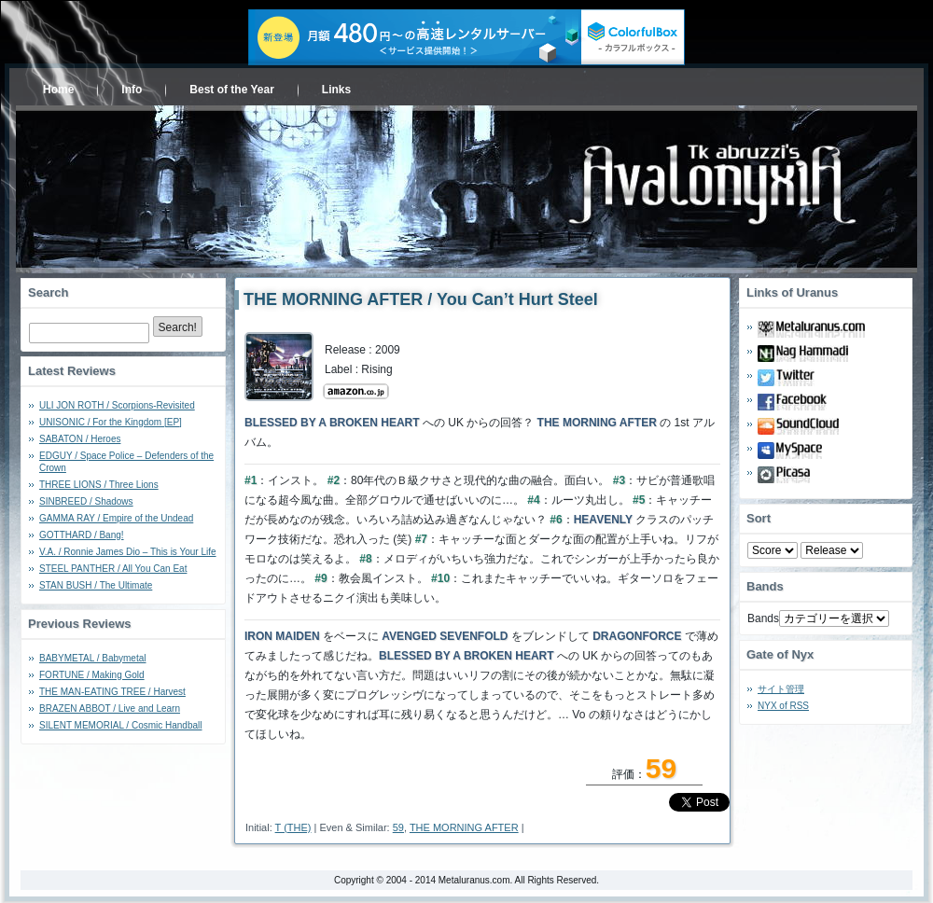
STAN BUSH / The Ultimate (95, 585)
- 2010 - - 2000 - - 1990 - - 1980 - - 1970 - (832, 550)
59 (398, 827)
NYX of (783, 706)
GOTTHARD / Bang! (81, 535)
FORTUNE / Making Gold (92, 675)
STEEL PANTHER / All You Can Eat (113, 568)
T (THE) (293, 827)
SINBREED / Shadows (86, 501)
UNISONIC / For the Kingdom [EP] (110, 422)
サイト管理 (781, 689)
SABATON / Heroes (79, 439)
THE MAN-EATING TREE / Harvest (112, 692)
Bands (763, 618)
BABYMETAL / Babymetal (92, 658)
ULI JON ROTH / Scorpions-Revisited (117, 405)
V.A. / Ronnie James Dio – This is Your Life (127, 552)
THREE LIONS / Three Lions (99, 484)
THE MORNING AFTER (464, 827)
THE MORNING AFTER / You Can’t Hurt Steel (421, 299)
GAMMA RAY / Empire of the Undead (116, 518)
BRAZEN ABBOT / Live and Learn (109, 708)
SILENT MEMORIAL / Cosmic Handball (120, 725)
